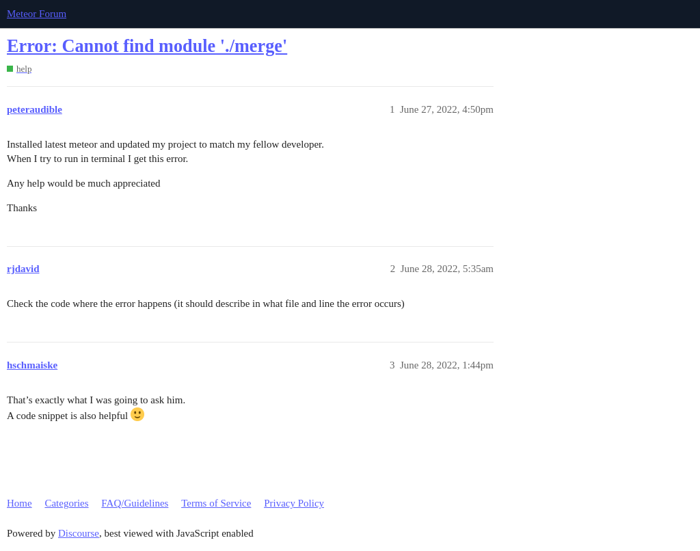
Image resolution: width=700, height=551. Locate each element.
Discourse (78, 533)
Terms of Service (216, 503)
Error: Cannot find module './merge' (147, 46)
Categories (66, 503)
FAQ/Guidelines (134, 503)
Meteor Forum (36, 13)
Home (19, 503)
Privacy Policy (294, 503)
